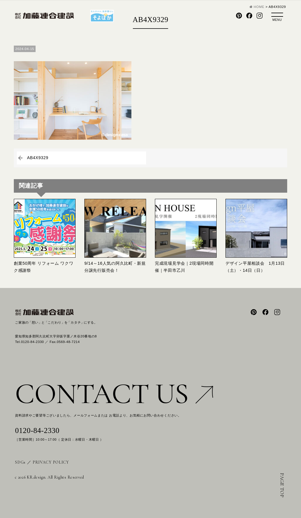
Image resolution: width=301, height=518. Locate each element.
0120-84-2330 (37, 430)
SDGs (20, 462)
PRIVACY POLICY (51, 462)
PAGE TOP (282, 485)
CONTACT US (114, 393)
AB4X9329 (38, 157)
